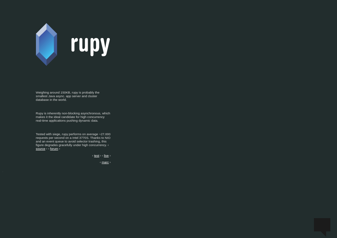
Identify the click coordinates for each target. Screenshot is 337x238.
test (96, 155)
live (106, 155)
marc (105, 162)
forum (54, 148)
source (41, 148)
